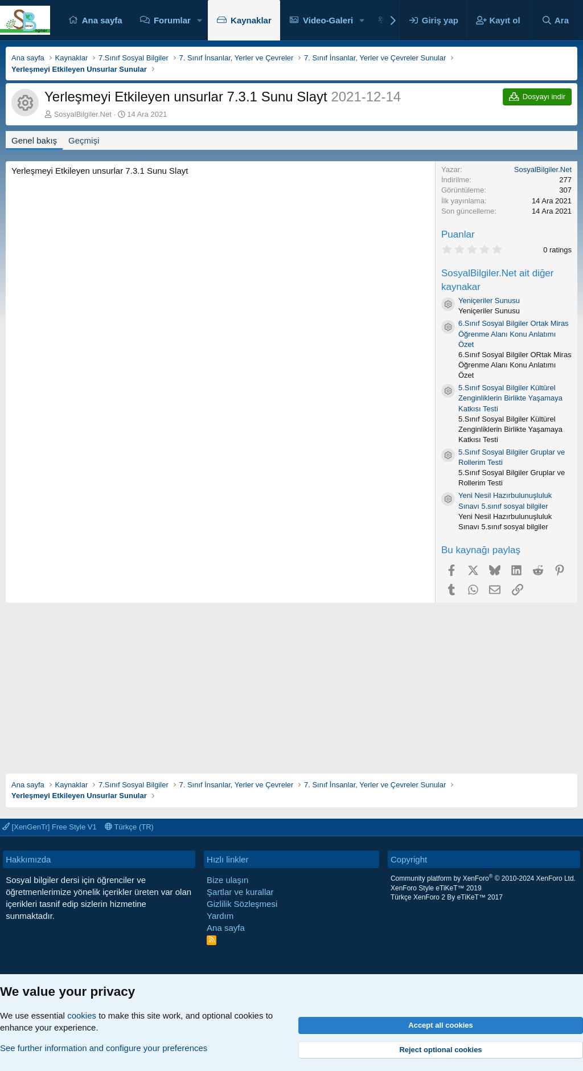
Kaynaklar (251, 20)
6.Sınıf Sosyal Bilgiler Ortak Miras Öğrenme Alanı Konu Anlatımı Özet (513, 333)
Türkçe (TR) (129, 827)
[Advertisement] (291, 682)
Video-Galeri (328, 20)
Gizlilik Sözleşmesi (242, 904)
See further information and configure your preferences (103, 1048)
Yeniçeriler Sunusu (489, 300)
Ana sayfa (102, 20)
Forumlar (172, 20)
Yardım (220, 916)
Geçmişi (83, 140)
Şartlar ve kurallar (240, 892)
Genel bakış (34, 140)
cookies (81, 1015)
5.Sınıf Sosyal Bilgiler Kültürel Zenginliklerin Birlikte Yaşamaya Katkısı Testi (510, 397)
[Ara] (555, 20)
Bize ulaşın (227, 880)
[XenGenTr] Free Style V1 (49, 827)
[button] (200, 20)
